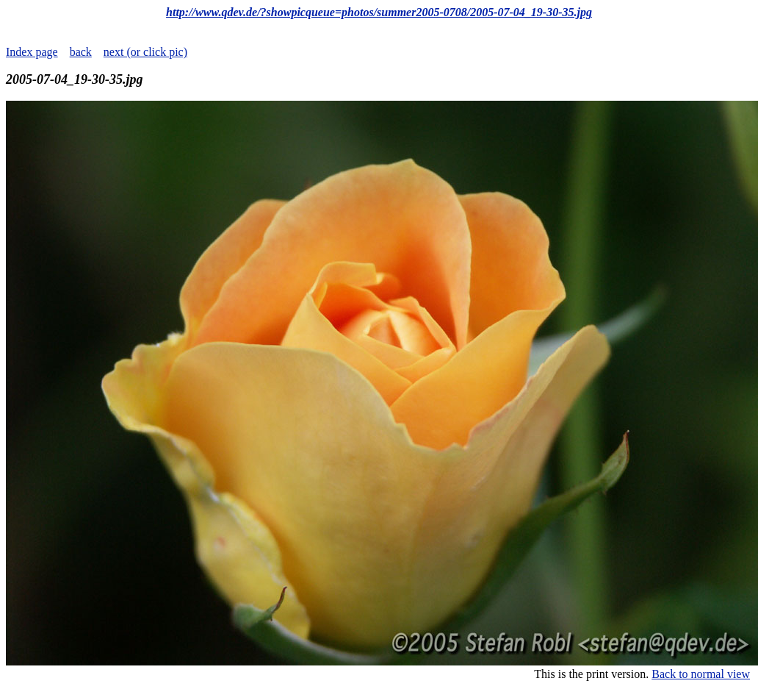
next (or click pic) (145, 52)
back (81, 52)
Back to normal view (700, 674)
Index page (32, 52)
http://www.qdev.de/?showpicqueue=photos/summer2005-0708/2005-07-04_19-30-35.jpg (379, 12)
